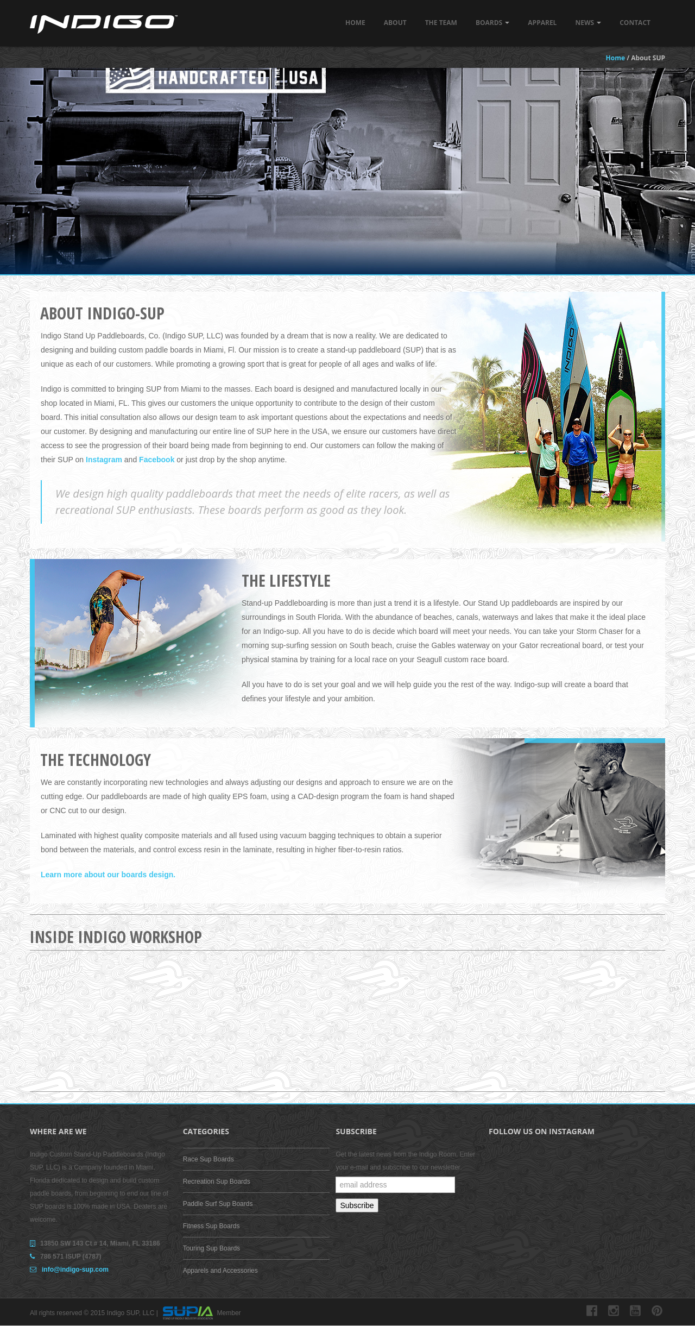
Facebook (156, 459)
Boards (492, 22)
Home (355, 22)
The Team (441, 22)
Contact (635, 22)
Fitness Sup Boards (211, 1226)
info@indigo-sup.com (75, 1269)
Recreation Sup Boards (216, 1181)
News (588, 22)
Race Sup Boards (208, 1159)
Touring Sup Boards (211, 1248)
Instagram (104, 459)
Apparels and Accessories (220, 1270)
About (395, 22)
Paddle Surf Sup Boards (218, 1204)
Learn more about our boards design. (108, 874)
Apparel (542, 22)
